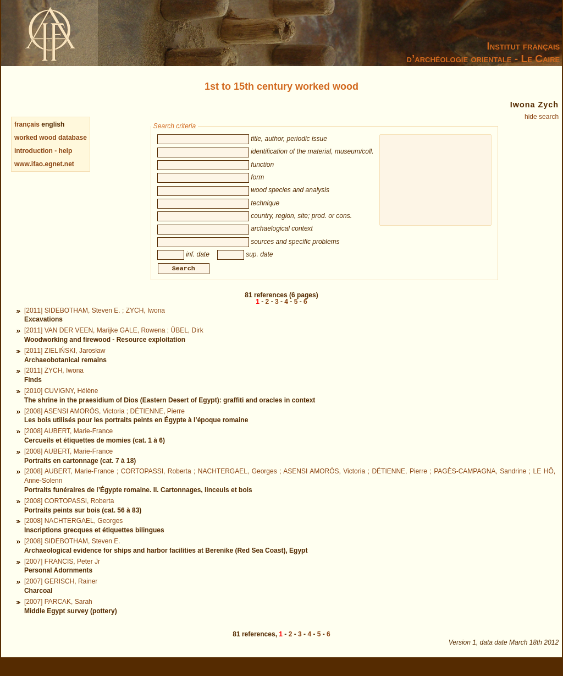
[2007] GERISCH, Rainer (60, 593)
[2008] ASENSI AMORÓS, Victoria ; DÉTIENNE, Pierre (104, 423)
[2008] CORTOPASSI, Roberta (69, 513)
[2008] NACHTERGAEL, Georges (73, 533)
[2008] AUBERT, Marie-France (68, 443)
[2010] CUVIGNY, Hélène (61, 403)
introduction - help (43, 151)
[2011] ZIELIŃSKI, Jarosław (64, 363)
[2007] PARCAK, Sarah (58, 614)
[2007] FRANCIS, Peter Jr (62, 573)
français (27, 124)
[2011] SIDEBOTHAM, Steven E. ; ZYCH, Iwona (94, 322)
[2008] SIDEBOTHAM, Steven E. (72, 553)
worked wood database (50, 137)
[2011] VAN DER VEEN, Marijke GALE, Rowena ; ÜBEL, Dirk (113, 342)
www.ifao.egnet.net (44, 164)
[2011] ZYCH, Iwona (54, 382)
